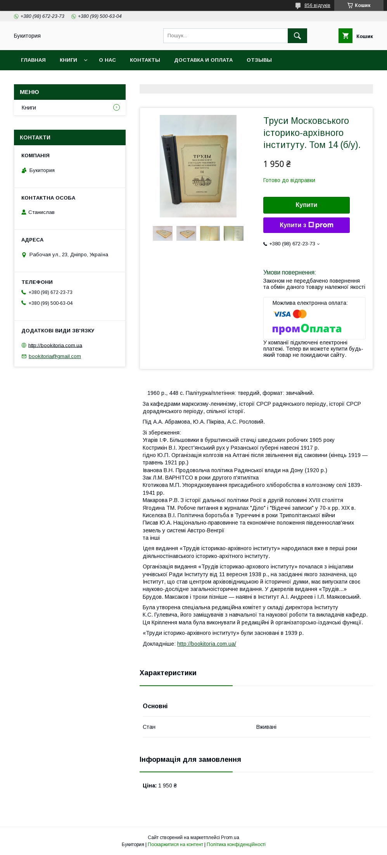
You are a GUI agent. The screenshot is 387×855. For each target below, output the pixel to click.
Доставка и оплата (203, 60)
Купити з (306, 225)
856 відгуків (317, 5)
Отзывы (259, 60)
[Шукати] (297, 35)
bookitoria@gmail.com (55, 356)
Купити (307, 205)
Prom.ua (230, 837)
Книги (68, 60)
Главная (33, 60)
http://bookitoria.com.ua (55, 345)
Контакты (145, 60)
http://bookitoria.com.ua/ (206, 644)
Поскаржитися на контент (175, 844)
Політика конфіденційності (236, 844)
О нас (107, 60)
